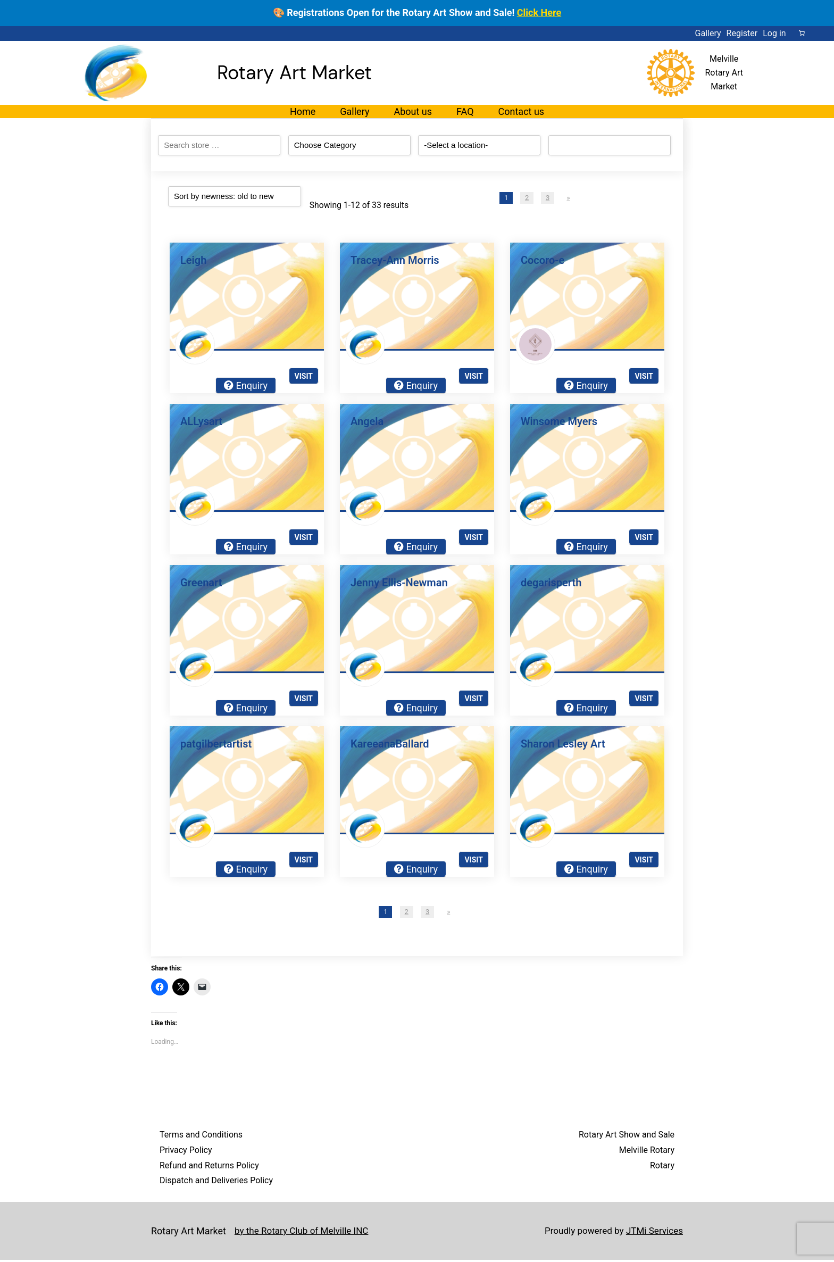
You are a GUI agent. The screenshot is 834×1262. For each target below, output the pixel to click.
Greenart (201, 582)
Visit (304, 376)
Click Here (539, 12)
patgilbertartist (216, 743)
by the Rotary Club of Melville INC (305, 1231)
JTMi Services (653, 1231)
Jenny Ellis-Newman (399, 582)
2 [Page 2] (527, 198)
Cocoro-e (542, 260)
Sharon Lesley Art (563, 743)
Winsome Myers (559, 421)
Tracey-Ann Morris (395, 260)
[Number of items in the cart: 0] (802, 33)
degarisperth (551, 582)
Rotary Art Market (294, 72)
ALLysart (201, 421)
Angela (367, 421)
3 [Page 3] (547, 198)
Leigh (193, 260)
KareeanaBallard (390, 743)
